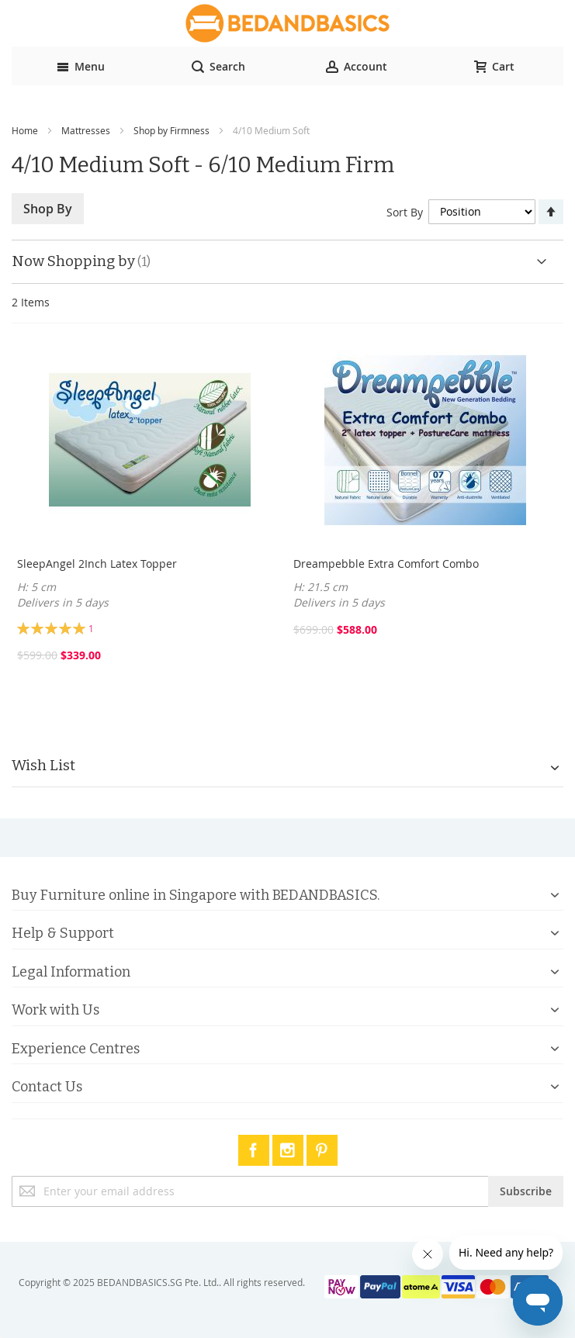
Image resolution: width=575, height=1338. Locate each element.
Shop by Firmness (171, 130)
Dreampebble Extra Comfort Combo (386, 563)
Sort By (404, 211)
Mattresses (85, 130)
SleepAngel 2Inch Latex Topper (97, 563)
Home (25, 130)
